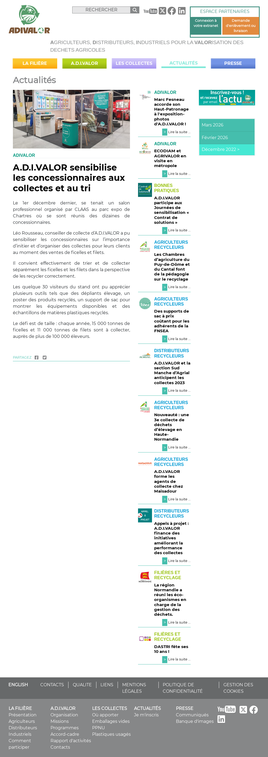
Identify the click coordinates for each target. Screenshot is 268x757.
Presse (233, 63)
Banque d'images (195, 721)
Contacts (60, 747)
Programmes (64, 727)
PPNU (98, 727)
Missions (59, 721)
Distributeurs (23, 727)
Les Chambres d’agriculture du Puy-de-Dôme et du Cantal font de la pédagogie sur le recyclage (172, 266)
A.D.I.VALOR (84, 63)
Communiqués (192, 714)
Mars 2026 (212, 125)
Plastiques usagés (111, 734)
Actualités (183, 63)
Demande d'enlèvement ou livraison (241, 26)
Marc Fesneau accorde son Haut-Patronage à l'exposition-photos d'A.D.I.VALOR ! (171, 111)
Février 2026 (215, 137)
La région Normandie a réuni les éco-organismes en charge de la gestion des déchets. (170, 599)
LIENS (106, 684)
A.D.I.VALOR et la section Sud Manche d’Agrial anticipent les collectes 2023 (172, 372)
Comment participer (20, 744)
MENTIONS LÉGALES (134, 688)
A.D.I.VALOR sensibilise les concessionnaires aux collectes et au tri (69, 177)
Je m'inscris (146, 714)
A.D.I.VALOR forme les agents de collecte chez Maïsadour (168, 481)
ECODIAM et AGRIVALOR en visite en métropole (170, 158)
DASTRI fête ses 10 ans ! (171, 649)
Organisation (64, 714)
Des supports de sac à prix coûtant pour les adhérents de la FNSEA (171, 321)
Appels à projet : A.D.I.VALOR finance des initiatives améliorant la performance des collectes (171, 538)
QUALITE (82, 684)
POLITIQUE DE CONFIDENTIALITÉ (183, 688)
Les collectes (134, 63)
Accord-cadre (64, 734)
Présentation (23, 714)
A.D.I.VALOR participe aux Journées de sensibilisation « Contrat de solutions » (171, 210)
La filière (35, 63)
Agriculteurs (22, 721)
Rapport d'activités (70, 740)
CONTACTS (52, 684)
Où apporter (105, 714)
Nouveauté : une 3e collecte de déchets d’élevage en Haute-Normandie (171, 427)
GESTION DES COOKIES (238, 688)
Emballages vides (111, 721)
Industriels (20, 734)
